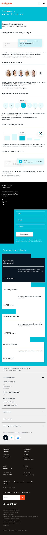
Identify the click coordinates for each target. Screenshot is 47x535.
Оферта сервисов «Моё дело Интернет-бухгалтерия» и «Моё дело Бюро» (21, 516)
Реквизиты (6, 451)
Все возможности (7, 386)
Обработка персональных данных (11, 510)
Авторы (26, 454)
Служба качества (28, 459)
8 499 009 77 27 (7, 468)
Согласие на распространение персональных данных (29, 241)
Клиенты (26, 457)
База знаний (7, 419)
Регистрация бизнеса (9, 402)
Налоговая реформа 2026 (10, 405)
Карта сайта (6, 525)
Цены (4, 384)
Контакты (6, 454)
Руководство (6, 457)
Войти (39, 3)
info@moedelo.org (29, 475)
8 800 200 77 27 (28, 468)
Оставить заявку (24, 234)
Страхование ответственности (10, 512)
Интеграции (6, 388)
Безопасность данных (8, 514)
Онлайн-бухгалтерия (9, 381)
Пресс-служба (28, 449)
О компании (6, 449)
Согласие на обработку (34, 240)
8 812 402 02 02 (7, 475)
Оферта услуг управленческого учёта (12, 523)
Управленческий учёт (9, 398)
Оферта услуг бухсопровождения (11, 518)
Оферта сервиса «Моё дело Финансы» (12, 521)
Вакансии (26, 451)
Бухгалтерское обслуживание (11, 392)
